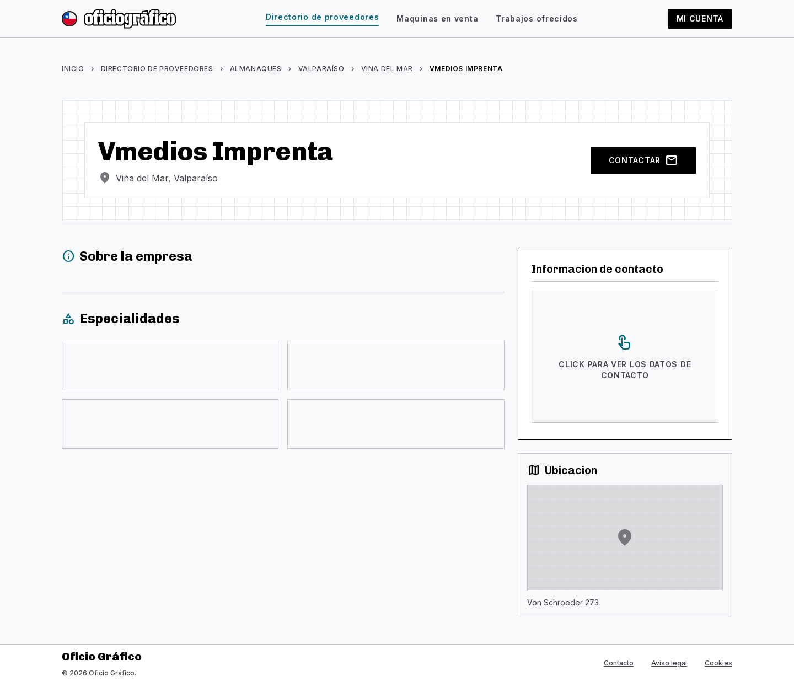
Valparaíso (321, 69)
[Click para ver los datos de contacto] (625, 357)
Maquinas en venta (437, 18)
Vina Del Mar (387, 69)
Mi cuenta (700, 18)
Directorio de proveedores (322, 17)
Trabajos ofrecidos (537, 18)
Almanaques (256, 69)
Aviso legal (669, 663)
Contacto (619, 663)
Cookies (718, 663)
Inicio (73, 69)
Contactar (643, 160)
